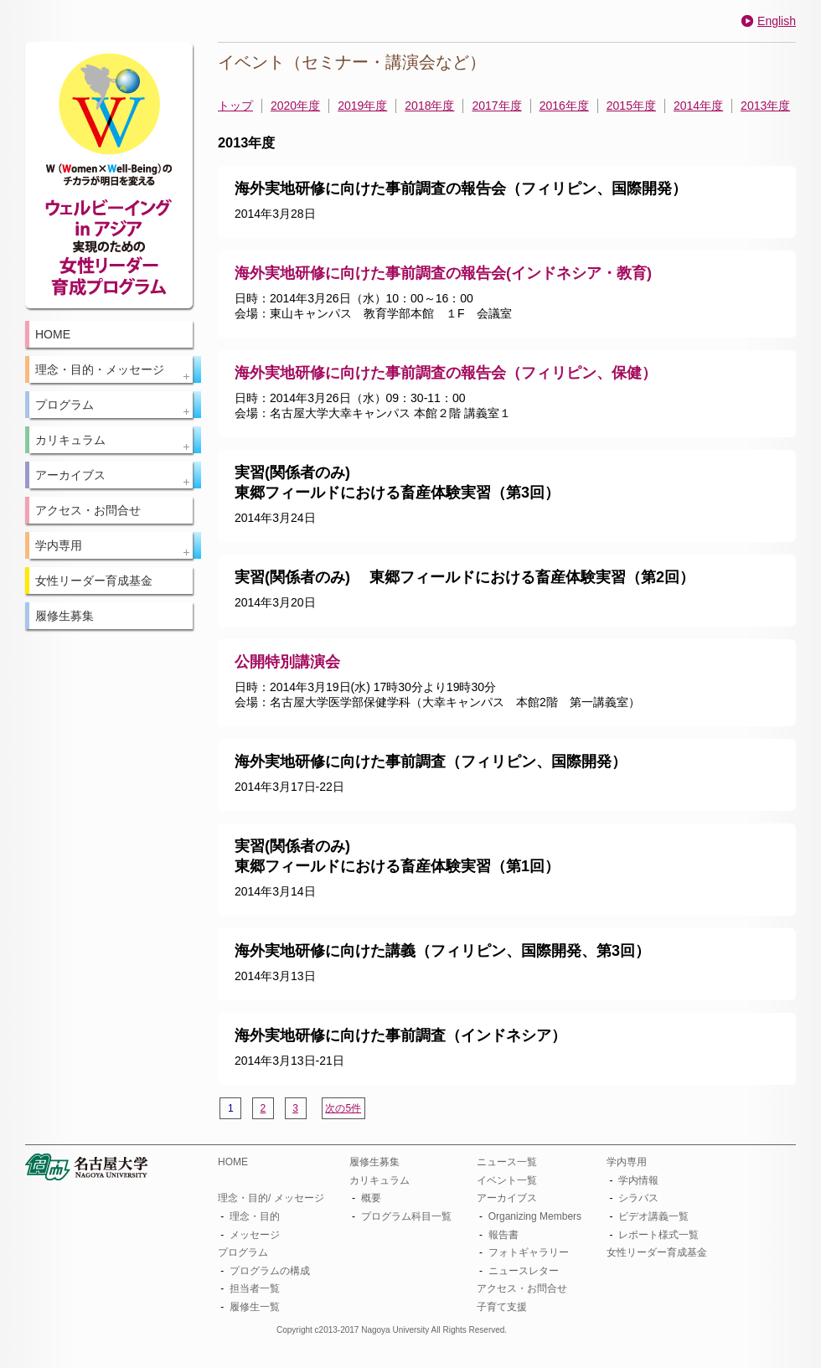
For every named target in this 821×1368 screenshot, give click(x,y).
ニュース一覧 (507, 1162)
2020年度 (295, 105)
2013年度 (765, 105)
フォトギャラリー (528, 1252)
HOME (52, 334)
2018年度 (429, 105)
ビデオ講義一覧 (653, 1216)
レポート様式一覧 (658, 1235)
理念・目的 (255, 1216)
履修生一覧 (255, 1307)
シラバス (638, 1198)
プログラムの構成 (270, 1271)
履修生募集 (64, 615)
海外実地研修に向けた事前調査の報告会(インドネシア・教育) (443, 273)
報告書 (503, 1235)
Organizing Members (534, 1216)
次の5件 (343, 1108)
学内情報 (638, 1180)
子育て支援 (502, 1307)
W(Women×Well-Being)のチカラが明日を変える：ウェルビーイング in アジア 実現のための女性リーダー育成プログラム (109, 175)
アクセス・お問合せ (88, 510)
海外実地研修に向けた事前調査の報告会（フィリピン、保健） (446, 372)
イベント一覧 (507, 1180)
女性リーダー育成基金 (93, 580)
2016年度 (564, 105)
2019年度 (362, 105)
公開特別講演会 (287, 661)
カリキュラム (379, 1180)
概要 (371, 1198)
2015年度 (631, 105)
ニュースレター (523, 1271)
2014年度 (698, 105)
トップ (235, 105)
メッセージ (255, 1235)
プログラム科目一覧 (406, 1216)
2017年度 (496, 105)
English (776, 21)
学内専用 (627, 1162)
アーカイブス (507, 1198)
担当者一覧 (255, 1288)
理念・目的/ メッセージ (271, 1198)
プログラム (243, 1252)
